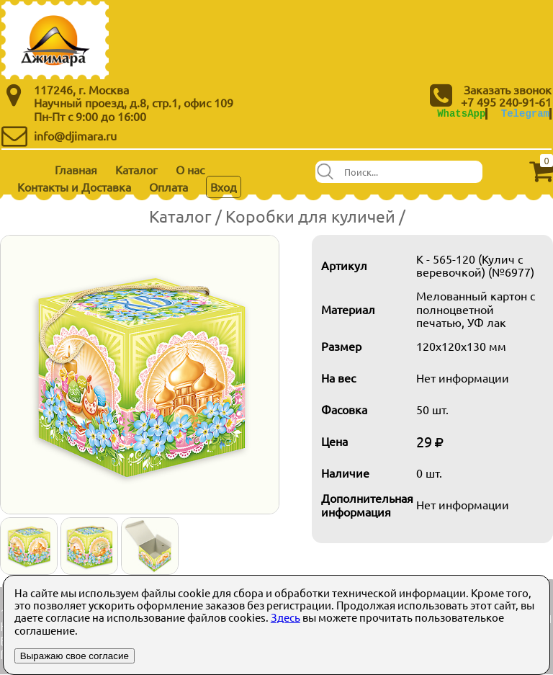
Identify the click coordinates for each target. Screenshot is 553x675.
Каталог (136, 169)
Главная (76, 169)
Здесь (285, 617)
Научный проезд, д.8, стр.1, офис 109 (133, 102)
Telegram (525, 113)
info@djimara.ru (75, 135)
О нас (190, 169)
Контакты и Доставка (74, 186)
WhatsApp (461, 113)
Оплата (168, 186)
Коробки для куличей (310, 215)
